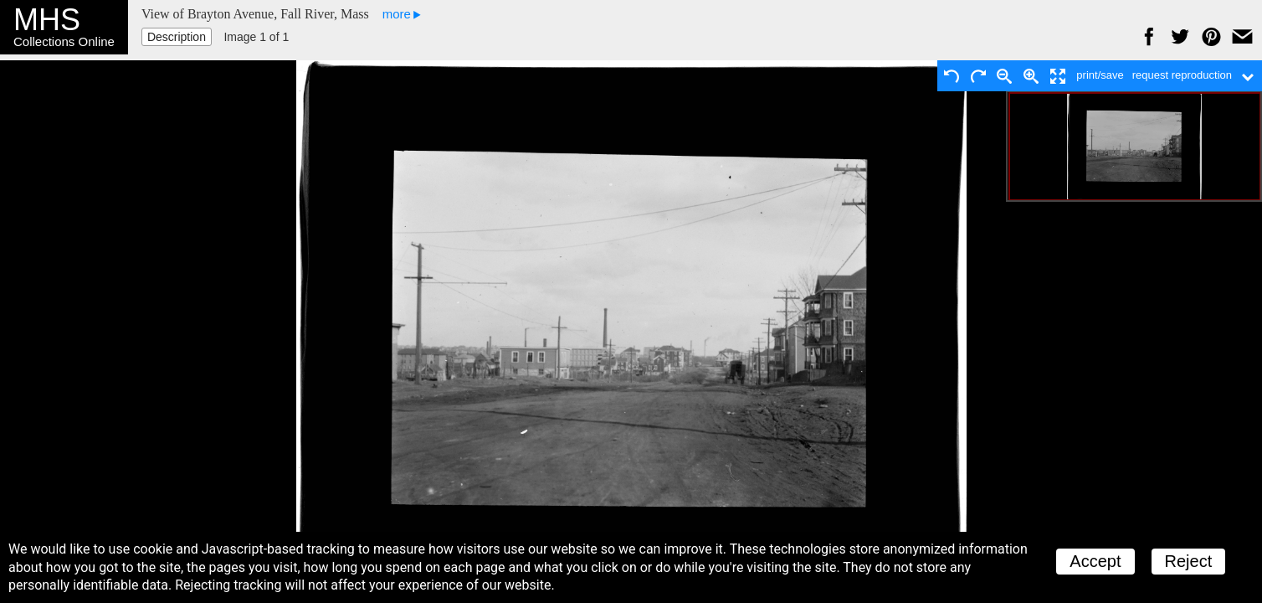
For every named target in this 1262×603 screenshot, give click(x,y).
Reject (1189, 561)
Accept (1095, 561)
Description (176, 37)
